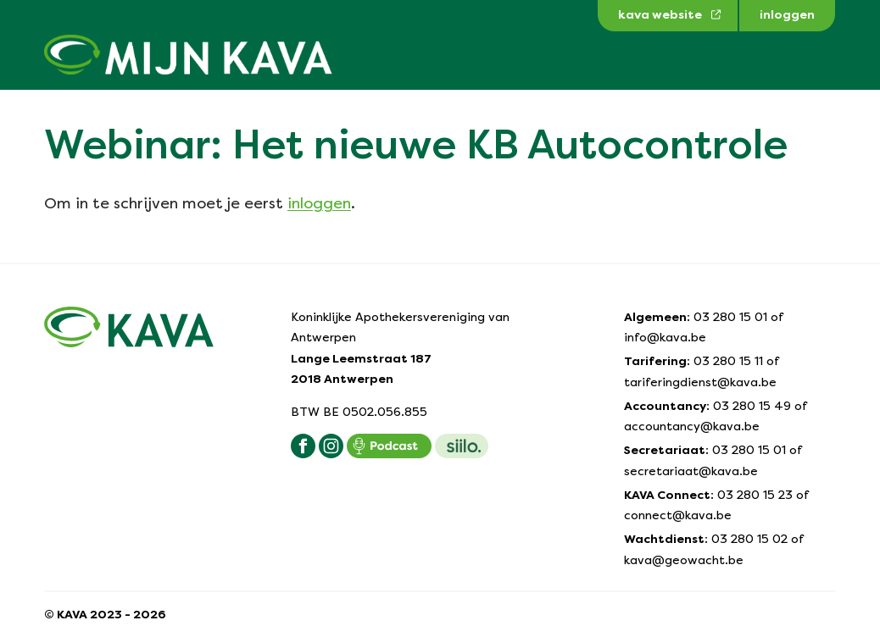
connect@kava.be (678, 515)
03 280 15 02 (749, 539)
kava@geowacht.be (684, 560)
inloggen (319, 203)
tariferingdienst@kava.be (700, 382)
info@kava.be (665, 337)
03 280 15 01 (730, 317)
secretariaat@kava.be (691, 471)
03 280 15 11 (728, 361)
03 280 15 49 (752, 406)
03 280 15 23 (755, 494)
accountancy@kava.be (692, 426)
